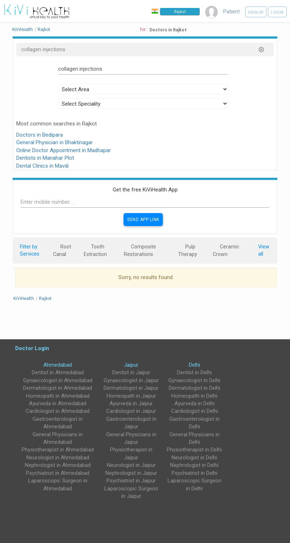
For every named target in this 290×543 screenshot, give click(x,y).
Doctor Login (32, 348)
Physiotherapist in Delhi (194, 449)
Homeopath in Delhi (194, 396)
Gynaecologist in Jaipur (131, 380)
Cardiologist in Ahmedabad (58, 411)
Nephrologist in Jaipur (131, 473)
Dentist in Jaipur (131, 372)
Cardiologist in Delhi (194, 411)
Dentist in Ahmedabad (58, 372)
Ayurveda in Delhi (194, 403)
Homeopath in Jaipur (131, 396)
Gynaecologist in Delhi (194, 380)
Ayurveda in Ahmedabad (57, 403)
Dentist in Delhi (194, 372)
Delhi (194, 365)
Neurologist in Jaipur (131, 465)
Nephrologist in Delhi (194, 465)
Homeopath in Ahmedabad (58, 396)
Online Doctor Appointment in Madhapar (63, 150)
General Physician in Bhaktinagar (54, 142)
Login (277, 12)
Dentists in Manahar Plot (45, 158)
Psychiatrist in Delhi (194, 473)
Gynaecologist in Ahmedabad (57, 380)
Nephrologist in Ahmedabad (58, 465)
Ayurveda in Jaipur (131, 403)
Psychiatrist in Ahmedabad (57, 473)
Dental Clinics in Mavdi (42, 166)
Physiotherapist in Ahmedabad (58, 449)
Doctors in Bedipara (39, 135)
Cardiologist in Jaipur (131, 411)
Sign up (256, 12)
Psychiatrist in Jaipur (131, 480)
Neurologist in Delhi (194, 457)
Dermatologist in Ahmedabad (57, 388)
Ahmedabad (57, 365)
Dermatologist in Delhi (194, 388)
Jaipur (131, 365)
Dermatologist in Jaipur (131, 388)
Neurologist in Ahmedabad (57, 457)
